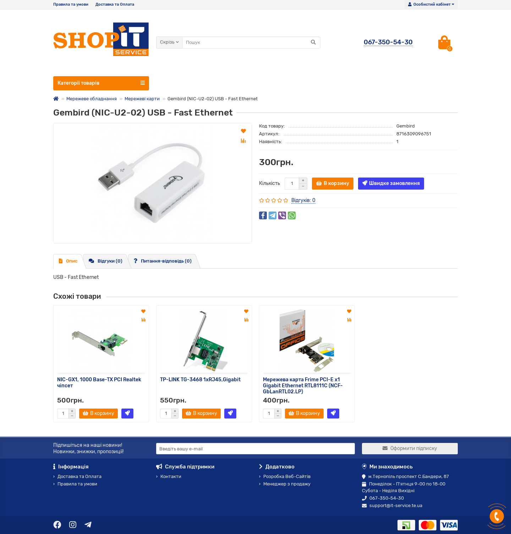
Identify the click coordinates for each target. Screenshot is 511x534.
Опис (68, 261)
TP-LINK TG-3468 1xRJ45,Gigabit (200, 380)
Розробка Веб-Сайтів (285, 476)
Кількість (269, 183)
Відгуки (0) (105, 261)
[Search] (251, 42)
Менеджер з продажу (285, 484)
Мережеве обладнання (91, 98)
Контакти (168, 476)
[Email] (255, 448)
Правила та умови (70, 4)
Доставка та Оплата (114, 4)
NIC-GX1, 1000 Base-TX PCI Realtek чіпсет (99, 383)
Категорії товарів (101, 83)
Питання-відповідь (163, 261)
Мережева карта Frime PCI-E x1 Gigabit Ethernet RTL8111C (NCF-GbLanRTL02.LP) (303, 385)
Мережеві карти (142, 98)
